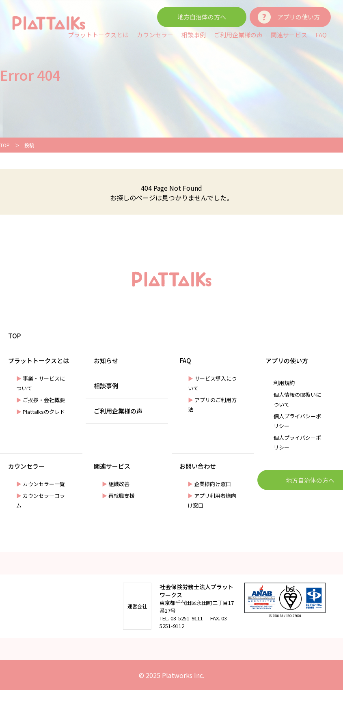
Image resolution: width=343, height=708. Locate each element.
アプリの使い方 (298, 17)
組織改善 (115, 484)
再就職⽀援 (118, 495)
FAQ (321, 34)
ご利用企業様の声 (238, 34)
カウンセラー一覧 (40, 484)
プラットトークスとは (98, 34)
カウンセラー (155, 34)
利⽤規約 (284, 383)
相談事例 (193, 34)
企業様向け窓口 (209, 484)
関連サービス (289, 34)
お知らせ (106, 360)
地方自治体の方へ (201, 17)
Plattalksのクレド (40, 411)
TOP (5, 145)
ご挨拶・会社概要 (40, 400)
